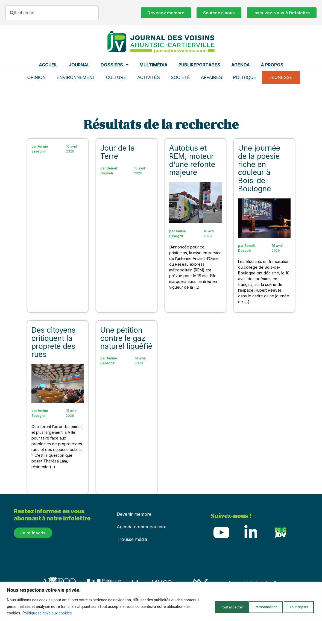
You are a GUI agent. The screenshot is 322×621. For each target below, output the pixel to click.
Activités (148, 77)
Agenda (240, 65)
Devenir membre (134, 514)
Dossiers (114, 65)
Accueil (48, 65)
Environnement (76, 77)
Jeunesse (281, 77)
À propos (272, 65)
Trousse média (132, 539)
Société (180, 77)
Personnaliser (216, 606)
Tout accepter (295, 606)
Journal (79, 65)
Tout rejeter (256, 606)
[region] (161, 601)
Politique (244, 77)
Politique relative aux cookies (71, 613)
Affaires (211, 77)
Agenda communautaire (141, 526)
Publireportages (199, 65)
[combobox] (52, 12)
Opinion (36, 77)
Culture (116, 77)
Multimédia (153, 65)
